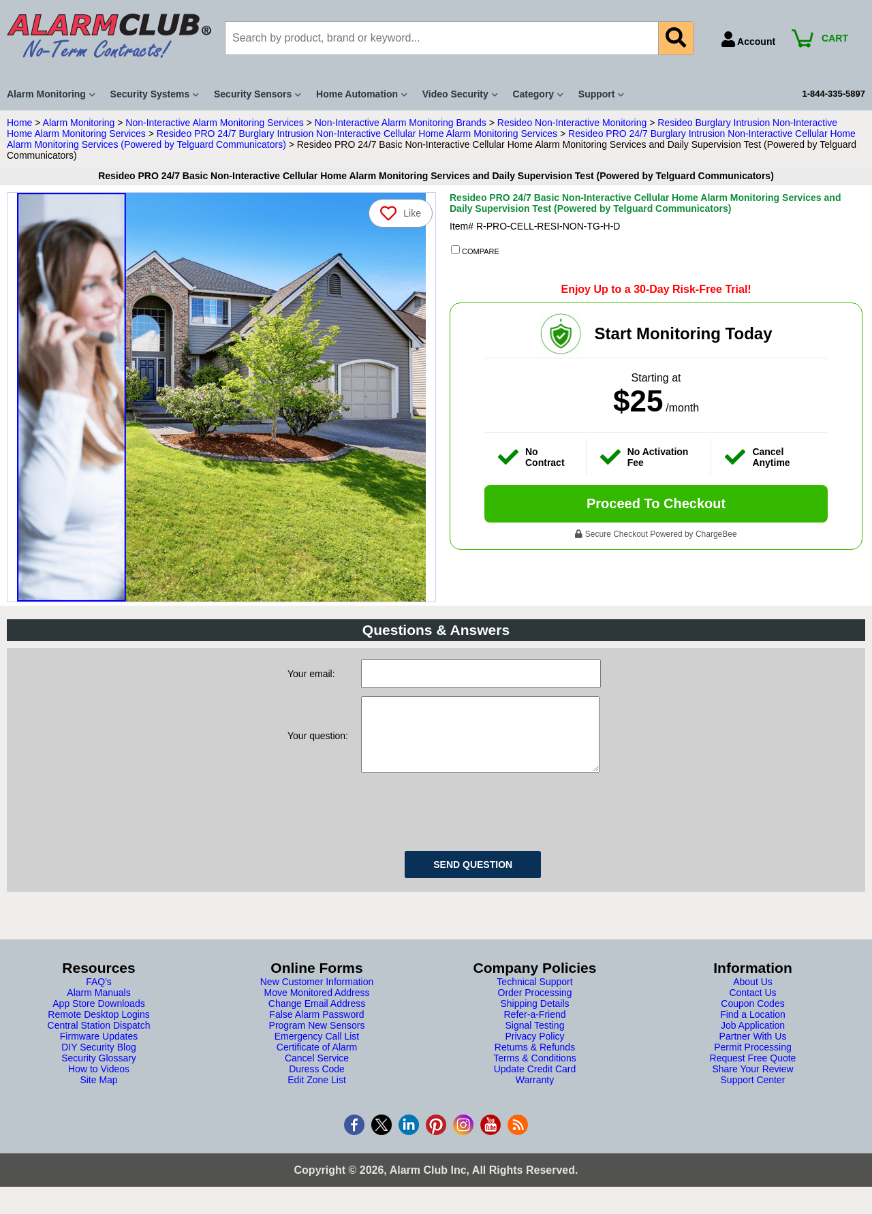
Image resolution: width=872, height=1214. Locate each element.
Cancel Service (317, 1071)
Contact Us (752, 1006)
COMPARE (475, 250)
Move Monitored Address (317, 1006)
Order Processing (535, 1006)
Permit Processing (753, 1060)
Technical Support (534, 995)
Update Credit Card (535, 1082)
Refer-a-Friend (534, 1028)
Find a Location (752, 1028)
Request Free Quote (753, 1071)
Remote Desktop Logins (98, 1028)
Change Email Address (316, 1017)
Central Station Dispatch (99, 1038)
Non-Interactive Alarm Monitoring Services (214, 122)
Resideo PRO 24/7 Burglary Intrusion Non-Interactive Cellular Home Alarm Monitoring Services (357, 133)
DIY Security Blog (98, 1060)
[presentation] (464, 823)
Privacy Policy (534, 1049)
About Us (753, 995)
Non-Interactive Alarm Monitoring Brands (400, 122)
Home (19, 122)
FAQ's (99, 995)
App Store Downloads (98, 1017)
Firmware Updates (99, 1049)
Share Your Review (752, 1082)
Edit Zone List (316, 1093)
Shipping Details (534, 1017)
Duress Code (317, 1082)
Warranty (535, 1093)
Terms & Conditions (534, 1071)
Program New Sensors (317, 1038)
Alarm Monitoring (79, 122)
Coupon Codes (752, 1017)
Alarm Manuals (98, 1006)
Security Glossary (98, 1071)
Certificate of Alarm (317, 1060)
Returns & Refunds (535, 1060)
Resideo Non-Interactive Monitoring (572, 122)
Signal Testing (535, 1038)
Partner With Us (753, 1049)
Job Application (753, 1038)
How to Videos (98, 1082)
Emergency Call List (317, 1049)
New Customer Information (317, 995)
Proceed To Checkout (656, 503)
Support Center (753, 1093)
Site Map (98, 1093)
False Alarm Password (316, 1028)
